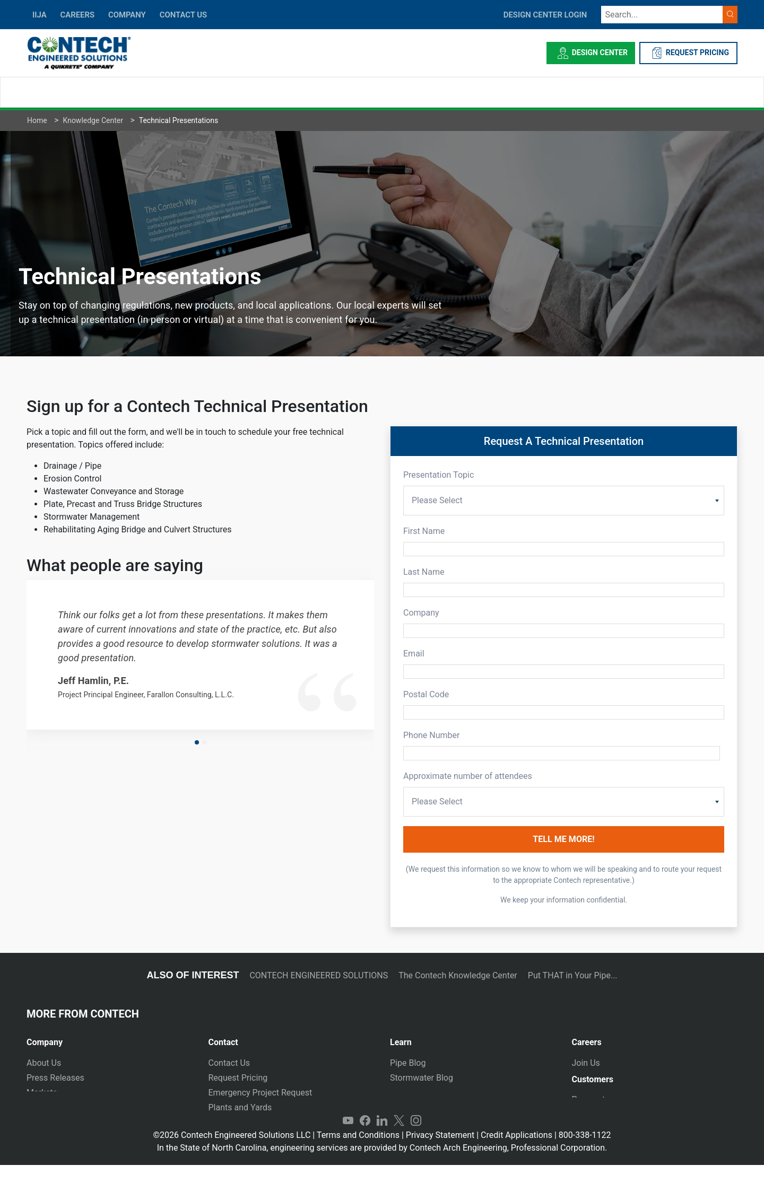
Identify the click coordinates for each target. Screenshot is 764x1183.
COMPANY (127, 15)
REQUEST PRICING (688, 53)
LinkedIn (382, 1138)
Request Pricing (238, 1078)
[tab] (110, 1038)
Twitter (399, 1138)
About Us (44, 1063)
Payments (591, 1104)
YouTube (348, 1138)
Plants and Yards (240, 1107)
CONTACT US (183, 15)
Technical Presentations (435, 1093)
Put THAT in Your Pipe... (573, 975)
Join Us (586, 1063)
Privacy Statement (440, 1153)
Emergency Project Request (260, 1093)
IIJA (39, 15)
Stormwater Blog (421, 1078)
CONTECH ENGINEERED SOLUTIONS (318, 975)
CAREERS (77, 15)
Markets (42, 1093)
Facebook (365, 1138)
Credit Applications (516, 1153)
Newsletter (47, 1107)
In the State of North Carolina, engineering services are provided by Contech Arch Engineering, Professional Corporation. (382, 1166)
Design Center (591, 53)
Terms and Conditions (358, 1153)
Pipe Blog (408, 1063)
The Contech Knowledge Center (457, 975)
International (232, 1122)
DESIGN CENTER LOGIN (545, 15)
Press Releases (55, 1078)
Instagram (416, 1138)
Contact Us (229, 1063)
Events (39, 1122)
